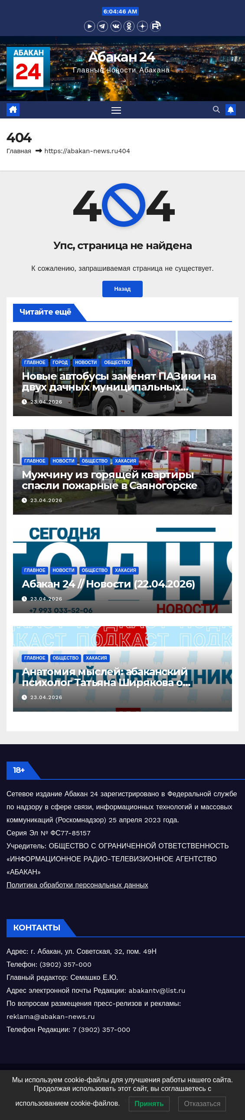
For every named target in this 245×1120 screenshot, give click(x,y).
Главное (35, 362)
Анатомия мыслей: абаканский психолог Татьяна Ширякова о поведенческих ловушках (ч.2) (105, 682)
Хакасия (125, 461)
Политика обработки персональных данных (77, 885)
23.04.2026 (46, 402)
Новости (86, 362)
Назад (122, 289)
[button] (216, 109)
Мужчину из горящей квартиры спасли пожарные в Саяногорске (109, 480)
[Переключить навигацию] (116, 110)
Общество (117, 362)
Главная (19, 151)
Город (60, 362)
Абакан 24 (121, 57)
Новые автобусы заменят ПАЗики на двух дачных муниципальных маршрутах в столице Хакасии (119, 387)
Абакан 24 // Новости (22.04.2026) (108, 584)
